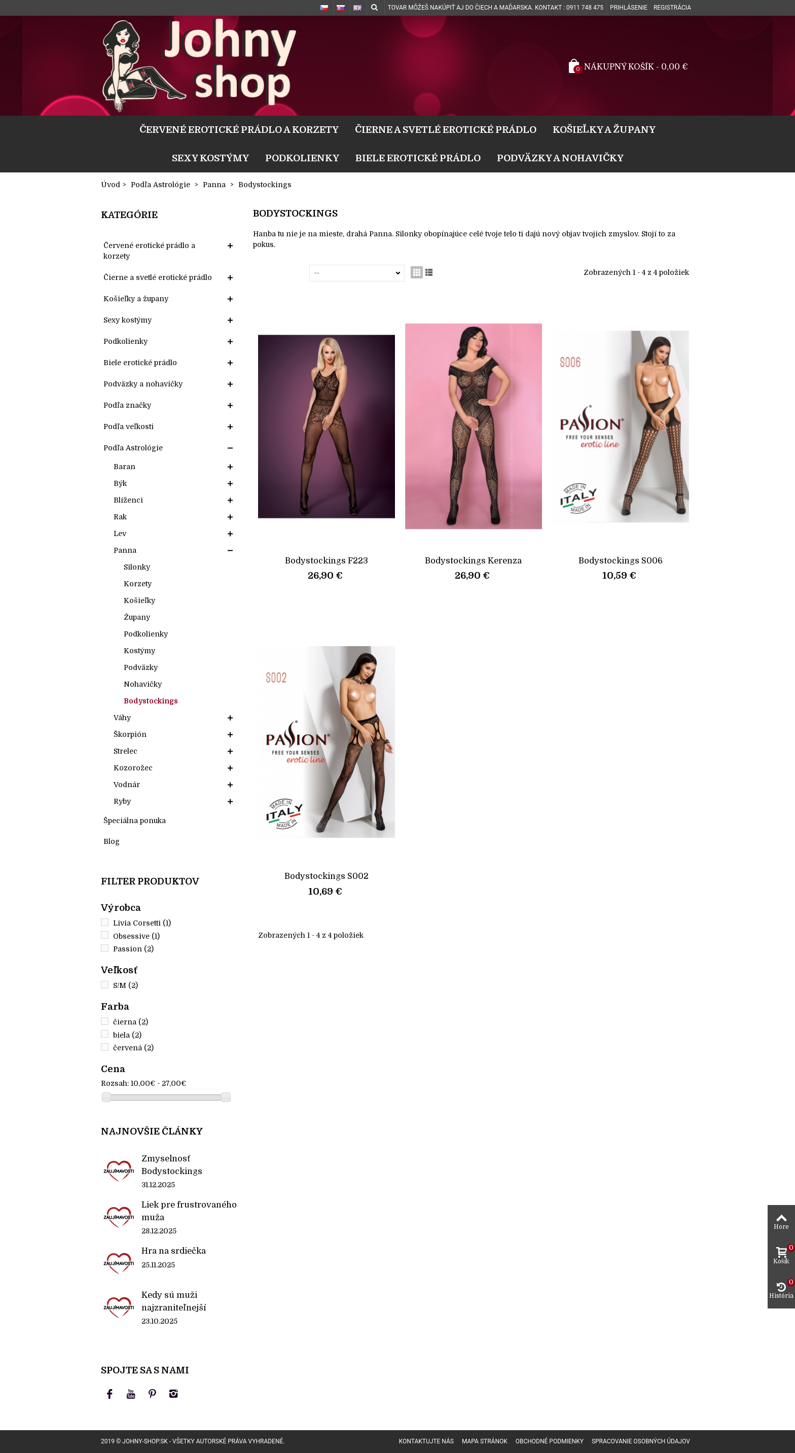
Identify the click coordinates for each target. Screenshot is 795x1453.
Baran (124, 467)
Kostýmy (139, 651)
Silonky (137, 567)
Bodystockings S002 (326, 876)
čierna (130, 1022)
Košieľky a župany (604, 129)
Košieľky (139, 600)
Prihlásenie (628, 7)
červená (133, 1048)
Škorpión (130, 734)
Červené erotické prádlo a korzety (239, 129)
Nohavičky (143, 684)
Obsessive (136, 936)
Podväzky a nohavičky (560, 158)
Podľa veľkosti (128, 426)
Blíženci (128, 500)
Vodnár (127, 785)
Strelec (125, 751)
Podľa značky (127, 405)
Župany (137, 617)
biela (127, 1035)
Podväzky (141, 667)
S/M (125, 985)
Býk (120, 483)
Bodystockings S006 (621, 560)
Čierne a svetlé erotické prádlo (445, 129)
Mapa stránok (485, 1441)
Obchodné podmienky (550, 1441)
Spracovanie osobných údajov (641, 1441)
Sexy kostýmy (210, 158)
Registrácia (672, 7)
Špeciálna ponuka (134, 821)
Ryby (122, 801)
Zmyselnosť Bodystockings (171, 1165)
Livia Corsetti (142, 923)
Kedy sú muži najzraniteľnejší (173, 1301)
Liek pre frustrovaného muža (189, 1211)
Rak (120, 517)
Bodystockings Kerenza (473, 560)
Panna (125, 550)
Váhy (122, 718)
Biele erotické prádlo (418, 158)
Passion (133, 949)
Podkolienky (302, 158)
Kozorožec (133, 768)
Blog (111, 841)
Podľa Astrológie (133, 448)
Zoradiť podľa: (283, 273)
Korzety (138, 584)
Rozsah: (115, 1083)
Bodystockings (151, 701)
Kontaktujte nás (426, 1441)
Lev (120, 533)
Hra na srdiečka (173, 1251)
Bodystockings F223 (326, 560)
